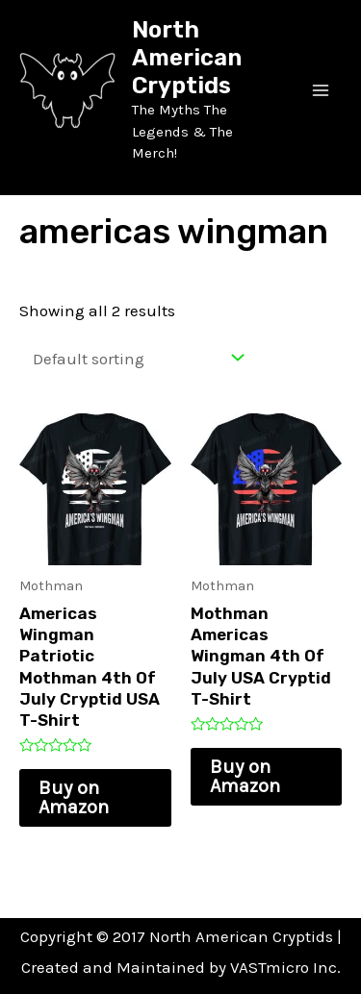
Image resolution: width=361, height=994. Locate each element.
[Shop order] (133, 358)
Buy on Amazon (74, 797)
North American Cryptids (187, 57)
